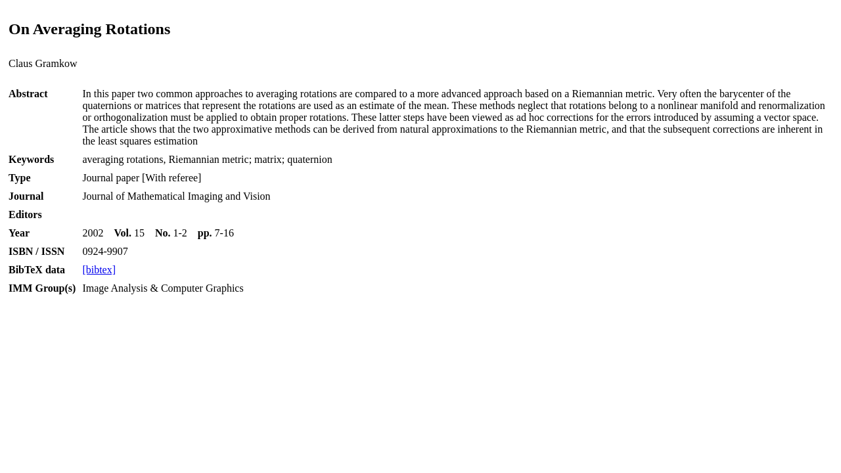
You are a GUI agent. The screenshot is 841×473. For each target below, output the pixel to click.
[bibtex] (99, 269)
